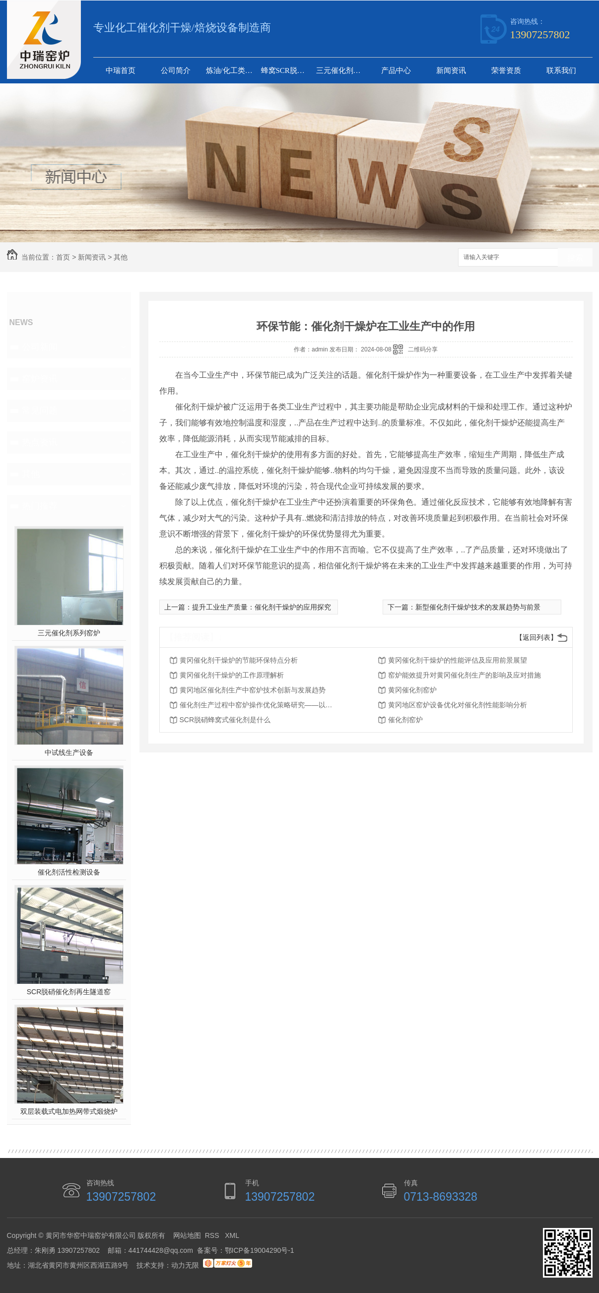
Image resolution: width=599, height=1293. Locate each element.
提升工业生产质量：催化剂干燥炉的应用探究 (261, 607)
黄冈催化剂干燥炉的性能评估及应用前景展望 (457, 660)
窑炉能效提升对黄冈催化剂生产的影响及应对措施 (464, 675)
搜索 (575, 258)
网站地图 (187, 1235)
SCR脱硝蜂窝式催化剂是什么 (225, 720)
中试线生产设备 (69, 752)
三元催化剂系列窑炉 (342, 70)
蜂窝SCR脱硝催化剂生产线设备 (287, 70)
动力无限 (185, 1265)
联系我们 (561, 70)
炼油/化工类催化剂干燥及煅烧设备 (232, 70)
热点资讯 (40, 442)
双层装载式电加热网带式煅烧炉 (69, 1111)
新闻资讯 (451, 70)
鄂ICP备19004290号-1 (259, 1250)
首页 (63, 257)
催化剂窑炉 (405, 720)
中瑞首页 (120, 70)
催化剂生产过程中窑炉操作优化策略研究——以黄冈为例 (259, 705)
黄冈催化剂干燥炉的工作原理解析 (232, 675)
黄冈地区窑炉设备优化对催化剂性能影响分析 (457, 705)
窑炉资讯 (40, 379)
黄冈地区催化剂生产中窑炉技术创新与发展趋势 (253, 690)
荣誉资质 (506, 70)
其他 (121, 257)
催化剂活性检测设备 (69, 872)
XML (232, 1235)
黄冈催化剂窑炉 (412, 690)
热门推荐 (40, 506)
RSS (213, 1235)
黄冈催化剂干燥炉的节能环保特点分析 (239, 660)
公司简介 (176, 70)
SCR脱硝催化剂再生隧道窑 (69, 992)
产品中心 (396, 70)
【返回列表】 (536, 637)
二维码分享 (423, 349)
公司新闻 (40, 347)
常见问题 (40, 410)
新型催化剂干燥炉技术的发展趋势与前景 (477, 607)
